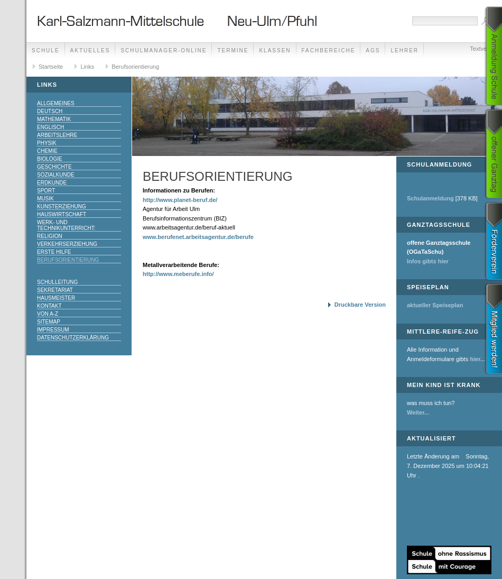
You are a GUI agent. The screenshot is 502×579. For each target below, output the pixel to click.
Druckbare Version (360, 304)
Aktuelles (90, 50)
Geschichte (54, 167)
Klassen (275, 50)
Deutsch (49, 111)
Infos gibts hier (428, 261)
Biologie (49, 159)
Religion (49, 236)
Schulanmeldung (430, 198)
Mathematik (54, 119)
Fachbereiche (329, 50)
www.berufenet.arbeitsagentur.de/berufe (198, 237)
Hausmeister (56, 298)
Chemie (47, 151)
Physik (47, 143)
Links (87, 66)
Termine (232, 50)
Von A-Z (47, 314)
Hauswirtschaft (61, 214)
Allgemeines (56, 103)
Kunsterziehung (61, 206)
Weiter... (418, 412)
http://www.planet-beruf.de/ (180, 200)
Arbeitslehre (57, 135)
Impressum (53, 330)
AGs (373, 50)
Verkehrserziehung (67, 244)
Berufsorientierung (135, 66)
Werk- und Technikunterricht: (66, 225)
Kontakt (49, 306)
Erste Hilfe (54, 252)
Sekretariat (55, 290)
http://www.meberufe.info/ (178, 274)
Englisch (50, 127)
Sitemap (48, 322)
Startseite (51, 66)
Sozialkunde (56, 175)
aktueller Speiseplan (435, 305)
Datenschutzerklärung (73, 338)
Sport (46, 191)
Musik (45, 198)
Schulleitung (57, 282)
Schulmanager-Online (163, 50)
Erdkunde (52, 183)
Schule (46, 50)
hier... (477, 359)
